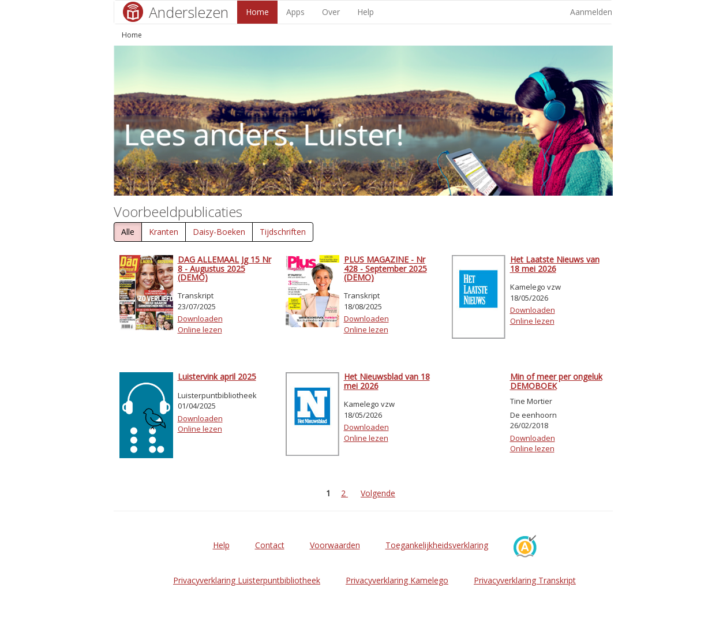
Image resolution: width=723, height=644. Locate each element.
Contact (269, 545)
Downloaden (200, 318)
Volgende (378, 493)
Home (257, 11)
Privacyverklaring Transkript (525, 580)
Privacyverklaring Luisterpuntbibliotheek (246, 580)
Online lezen (200, 329)
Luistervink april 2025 (217, 376)
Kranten (163, 231)
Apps (295, 11)
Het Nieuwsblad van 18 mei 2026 (387, 381)
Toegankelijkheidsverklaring (436, 545)
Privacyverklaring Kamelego (397, 580)
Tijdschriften (283, 231)
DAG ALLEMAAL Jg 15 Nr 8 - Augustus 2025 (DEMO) (224, 268)
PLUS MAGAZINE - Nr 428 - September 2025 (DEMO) (385, 268)
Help (365, 11)
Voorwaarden (335, 545)
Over (331, 11)
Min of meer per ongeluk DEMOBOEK (556, 381)
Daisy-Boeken (219, 231)
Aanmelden (591, 11)
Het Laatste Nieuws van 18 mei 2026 (555, 264)
